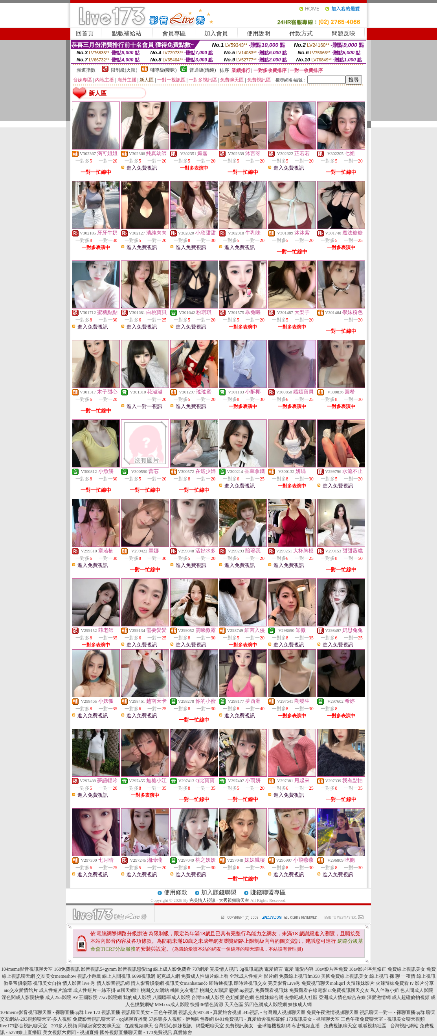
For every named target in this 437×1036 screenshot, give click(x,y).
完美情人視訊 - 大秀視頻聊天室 (219, 900)
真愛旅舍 (182, 1032)
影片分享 (424, 983)
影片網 (271, 976)
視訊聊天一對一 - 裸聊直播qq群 (392, 1012)
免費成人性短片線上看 (204, 976)
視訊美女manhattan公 (186, 983)
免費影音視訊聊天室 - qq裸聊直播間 (110, 1019)
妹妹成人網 (300, 1004)
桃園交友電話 (184, 990)
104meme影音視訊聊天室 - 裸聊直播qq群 (42, 1012)
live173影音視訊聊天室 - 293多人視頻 (38, 1026)
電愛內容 (304, 969)
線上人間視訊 (116, 976)
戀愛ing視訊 (241, 990)
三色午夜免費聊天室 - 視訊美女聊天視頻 (383, 1019)
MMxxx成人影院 (172, 1004)
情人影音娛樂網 (147, 983)
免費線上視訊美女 (406, 969)
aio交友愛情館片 (21, 990)
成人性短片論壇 (55, 990)
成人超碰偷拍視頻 (411, 997)
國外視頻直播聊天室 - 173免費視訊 (136, 1032)
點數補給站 (126, 33)
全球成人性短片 (246, 976)
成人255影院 (58, 997)
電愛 (289, 969)
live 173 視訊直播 (102, 1012)
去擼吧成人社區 (301, 997)
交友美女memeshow (56, 976)
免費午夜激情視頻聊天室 (332, 1012)
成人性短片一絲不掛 (94, 990)
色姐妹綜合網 (269, 997)
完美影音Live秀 (284, 983)
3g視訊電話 (251, 969)
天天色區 (233, 1004)
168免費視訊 (67, 969)
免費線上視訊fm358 (299, 976)
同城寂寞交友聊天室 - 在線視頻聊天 (115, 1026)
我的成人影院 (137, 997)
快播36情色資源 (206, 1004)
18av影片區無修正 (367, 969)
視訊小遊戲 (89, 976)
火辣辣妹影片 (360, 983)
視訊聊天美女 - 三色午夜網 (149, 1012)
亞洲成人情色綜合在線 (342, 997)
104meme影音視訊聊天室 (27, 969)
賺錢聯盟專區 (268, 892)
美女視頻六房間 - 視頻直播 (71, 1032)
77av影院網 (110, 997)
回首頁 (85, 33)
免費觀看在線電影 (308, 990)
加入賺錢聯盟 (219, 892)
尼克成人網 (168, 976)
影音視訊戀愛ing (135, 969)
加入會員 (216, 33)
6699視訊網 (143, 976)
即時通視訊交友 (250, 983)
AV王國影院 (84, 997)
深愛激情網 (379, 997)
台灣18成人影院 (207, 997)
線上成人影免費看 (172, 969)
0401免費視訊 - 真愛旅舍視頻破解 (250, 1019)
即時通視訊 (221, 983)
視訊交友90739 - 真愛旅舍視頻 (209, 1012)
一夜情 (408, 976)
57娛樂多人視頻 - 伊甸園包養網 (181, 1019)
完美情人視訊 (224, 969)
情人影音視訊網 (113, 983)
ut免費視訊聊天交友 (348, 990)
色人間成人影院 (416, 990)
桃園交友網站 (155, 990)
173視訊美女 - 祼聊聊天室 (313, 1019)
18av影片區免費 (331, 969)
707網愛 (200, 969)
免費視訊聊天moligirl (323, 983)
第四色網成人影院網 (265, 1004)
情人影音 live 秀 (78, 983)
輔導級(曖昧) (163, 70)
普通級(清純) (202, 70)
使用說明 (258, 33)
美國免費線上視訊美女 (344, 976)
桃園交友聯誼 (214, 990)
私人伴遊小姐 (385, 990)
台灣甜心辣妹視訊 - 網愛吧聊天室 (189, 1026)
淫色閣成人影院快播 (23, 997)
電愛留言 (273, 969)
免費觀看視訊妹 (271, 990)
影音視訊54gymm (99, 969)
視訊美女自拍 (47, 983)
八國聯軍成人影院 (171, 997)
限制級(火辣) (124, 70)
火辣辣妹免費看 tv (394, 983)
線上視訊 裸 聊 (384, 976)
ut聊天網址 (128, 990)
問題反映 (343, 33)
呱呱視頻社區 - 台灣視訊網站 (388, 1026)
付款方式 (301, 33)
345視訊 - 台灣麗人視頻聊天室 (273, 1012)
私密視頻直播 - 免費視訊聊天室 (324, 1026)
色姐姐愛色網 (240, 997)
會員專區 (174, 33)
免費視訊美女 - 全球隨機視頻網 (257, 1026)
